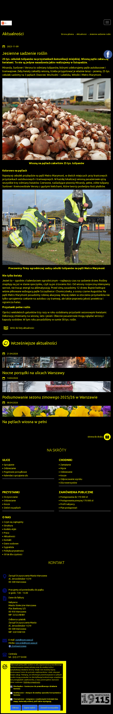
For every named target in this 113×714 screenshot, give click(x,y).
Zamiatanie (65, 464)
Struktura (8, 525)
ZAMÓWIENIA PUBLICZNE (76, 492)
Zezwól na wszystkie (49, 708)
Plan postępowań (68, 508)
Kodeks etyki (10, 529)
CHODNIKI (65, 459)
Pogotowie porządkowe (15, 472)
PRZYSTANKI (11, 492)
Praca (6, 533)
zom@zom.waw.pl (24, 640)
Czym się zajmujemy (13, 522)
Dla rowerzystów (68, 482)
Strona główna (67, 34)
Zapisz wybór (29, 708)
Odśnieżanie (10, 468)
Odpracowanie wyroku (71, 479)
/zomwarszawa (17, 646)
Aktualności (82, 34)
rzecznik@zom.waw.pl (26, 643)
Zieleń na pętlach (12, 508)
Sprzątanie (9, 464)
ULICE (6, 459)
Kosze (63, 475)
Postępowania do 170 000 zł (74, 497)
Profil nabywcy (67, 504)
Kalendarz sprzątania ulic (16, 475)
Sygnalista (9, 547)
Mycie (63, 468)
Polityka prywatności (14, 551)
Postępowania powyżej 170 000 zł (76, 500)
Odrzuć (15, 708)
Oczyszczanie (11, 497)
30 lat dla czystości (13, 554)
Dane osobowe (11, 543)
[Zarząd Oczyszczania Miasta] (6, 22)
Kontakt (7, 540)
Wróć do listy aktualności (18, 328)
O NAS (6, 517)
